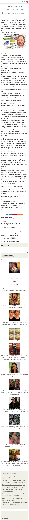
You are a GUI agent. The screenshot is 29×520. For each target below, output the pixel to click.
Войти (23, 1)
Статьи (13, 9)
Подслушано (20, 9)
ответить (13, 227)
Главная (7, 9)
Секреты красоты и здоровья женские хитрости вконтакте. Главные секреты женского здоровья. (12, 489)
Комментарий (5, 245)
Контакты (4, 514)
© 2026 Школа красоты (6, 512)
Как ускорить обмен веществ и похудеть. (13, 485)
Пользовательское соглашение (11, 514)
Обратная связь (5, 518)
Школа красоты (14, 6)
